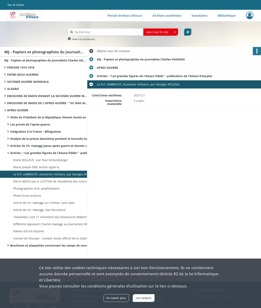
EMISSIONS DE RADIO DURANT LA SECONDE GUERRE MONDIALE (48, 96)
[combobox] (160, 32)
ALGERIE (13, 89)
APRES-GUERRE (17, 110)
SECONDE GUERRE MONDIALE (28, 82)
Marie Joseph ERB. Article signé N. (36, 167)
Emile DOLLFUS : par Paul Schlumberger (40, 160)
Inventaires (200, 15)
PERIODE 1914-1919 (20, 67)
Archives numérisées (167, 15)
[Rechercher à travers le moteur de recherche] (107, 32)
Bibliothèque (227, 15)
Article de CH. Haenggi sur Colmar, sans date (44, 203)
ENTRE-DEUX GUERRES (23, 74)
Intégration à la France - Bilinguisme (35, 131)
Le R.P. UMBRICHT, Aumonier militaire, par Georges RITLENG (54, 174)
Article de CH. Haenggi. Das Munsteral (39, 210)
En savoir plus (116, 298)
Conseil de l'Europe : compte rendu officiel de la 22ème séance (54, 238)
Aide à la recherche (83, 39)
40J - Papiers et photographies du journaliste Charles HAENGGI (45, 60)
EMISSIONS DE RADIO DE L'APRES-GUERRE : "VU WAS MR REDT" (48, 103)
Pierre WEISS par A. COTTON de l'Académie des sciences (51, 181)
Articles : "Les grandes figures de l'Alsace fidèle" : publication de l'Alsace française (51, 153)
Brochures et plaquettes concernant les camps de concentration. (51, 245)
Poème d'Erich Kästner (28, 231)
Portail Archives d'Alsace (125, 15)
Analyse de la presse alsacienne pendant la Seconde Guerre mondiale (51, 139)
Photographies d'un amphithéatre (36, 188)
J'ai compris (144, 298)
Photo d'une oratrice (27, 196)
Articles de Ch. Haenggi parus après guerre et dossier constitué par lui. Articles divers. (51, 146)
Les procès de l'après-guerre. (30, 124)
